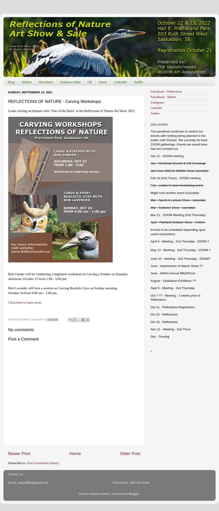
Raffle (138, 82)
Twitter (155, 113)
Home (75, 453)
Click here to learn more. (25, 302)
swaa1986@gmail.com (33, 482)
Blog (11, 82)
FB (89, 82)
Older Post (130, 453)
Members (46, 82)
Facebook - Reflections (166, 91)
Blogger (134, 494)
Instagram (157, 102)
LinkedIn (120, 82)
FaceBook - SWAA (163, 97)
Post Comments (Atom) (43, 463)
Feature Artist (70, 82)
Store (103, 82)
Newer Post (19, 453)
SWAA (27, 82)
